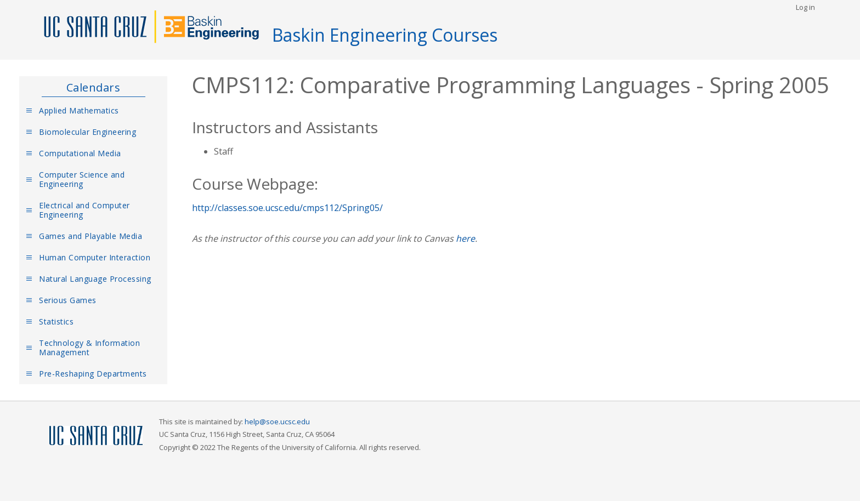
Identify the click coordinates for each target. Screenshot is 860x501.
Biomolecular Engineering (87, 132)
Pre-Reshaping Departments (93, 373)
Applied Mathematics (79, 110)
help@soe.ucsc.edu (277, 421)
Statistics (56, 321)
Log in (805, 7)
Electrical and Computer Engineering (84, 210)
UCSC (96, 436)
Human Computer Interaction (94, 257)
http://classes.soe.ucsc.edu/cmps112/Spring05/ (287, 208)
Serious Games (68, 300)
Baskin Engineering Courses (384, 35)
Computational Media (80, 153)
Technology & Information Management (89, 347)
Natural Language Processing (95, 279)
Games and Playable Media (90, 236)
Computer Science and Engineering (82, 179)
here (465, 238)
